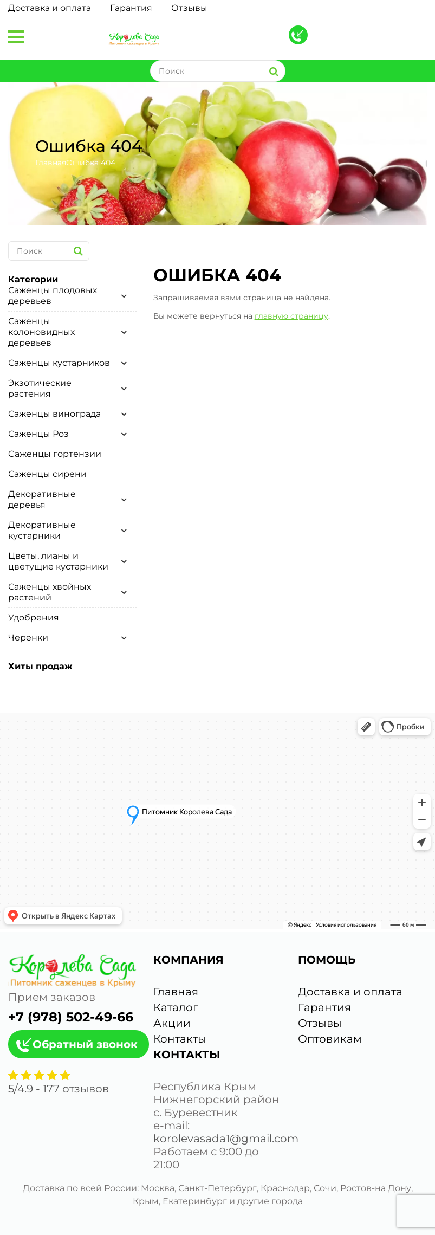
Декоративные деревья (42, 499)
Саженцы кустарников (59, 363)
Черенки (28, 637)
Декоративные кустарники (42, 530)
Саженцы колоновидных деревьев (41, 332)
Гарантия (131, 8)
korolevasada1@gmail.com (225, 1138)
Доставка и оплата (49, 8)
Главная (50, 162)
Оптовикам (330, 1038)
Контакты (179, 1038)
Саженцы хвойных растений (49, 592)
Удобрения (33, 617)
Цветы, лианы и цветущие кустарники (58, 561)
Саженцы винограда (54, 414)
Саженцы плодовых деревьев (52, 295)
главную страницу (291, 316)
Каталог (175, 1007)
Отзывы (189, 8)
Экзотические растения (40, 388)
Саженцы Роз (38, 434)
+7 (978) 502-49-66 (70, 1017)
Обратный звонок (85, 1044)
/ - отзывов (58, 1088)
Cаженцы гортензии (54, 454)
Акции (172, 1023)
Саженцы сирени (47, 474)
